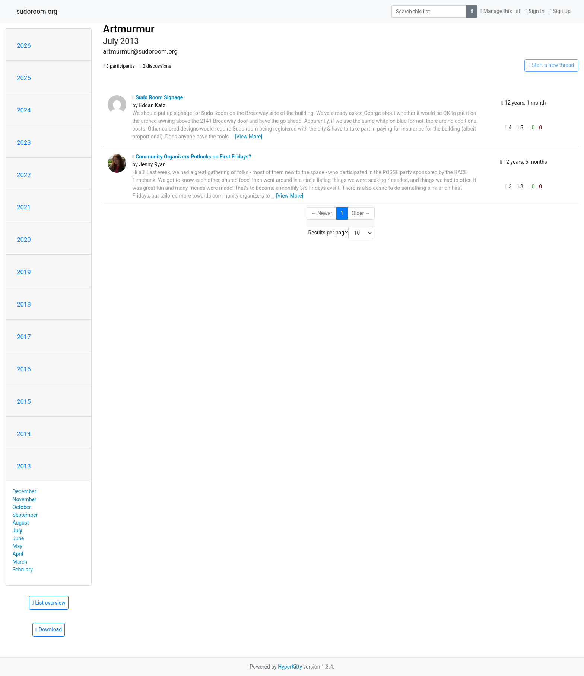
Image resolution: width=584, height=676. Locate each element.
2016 (24, 369)
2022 (24, 175)
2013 (24, 466)
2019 (24, 272)
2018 (24, 304)
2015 (24, 401)
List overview (49, 603)
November (24, 499)
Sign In (535, 11)
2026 (24, 45)
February (23, 570)
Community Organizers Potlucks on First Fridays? (191, 157)
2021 (24, 207)
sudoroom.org (36, 11)
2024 (24, 110)
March (20, 562)
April (18, 554)
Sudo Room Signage (157, 97)
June (18, 538)
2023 (24, 142)
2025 (24, 77)
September (25, 515)
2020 (24, 239)
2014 (24, 434)
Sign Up (560, 11)
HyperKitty (290, 667)
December (24, 491)
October (22, 507)
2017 (24, 336)
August (21, 523)
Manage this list (500, 11)
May (17, 546)
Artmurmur (128, 29)
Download (48, 629)
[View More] (248, 137)
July (17, 531)
